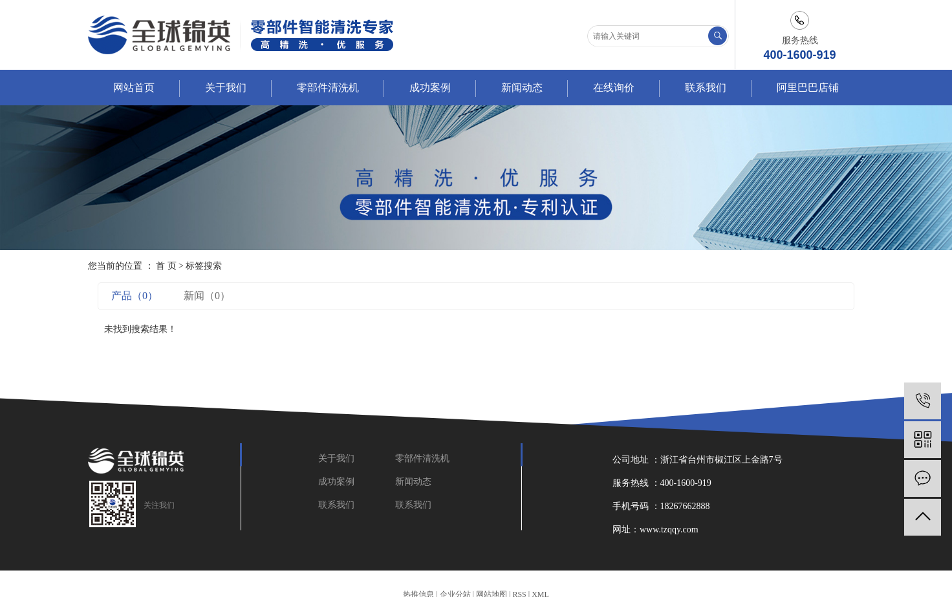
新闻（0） (207, 295)
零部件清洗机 (328, 87)
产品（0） (134, 295)
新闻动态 (522, 87)
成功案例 (430, 87)
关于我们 (225, 87)
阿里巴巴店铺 (808, 87)
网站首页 (134, 87)
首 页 (166, 266)
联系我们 (705, 87)
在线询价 (613, 87)
